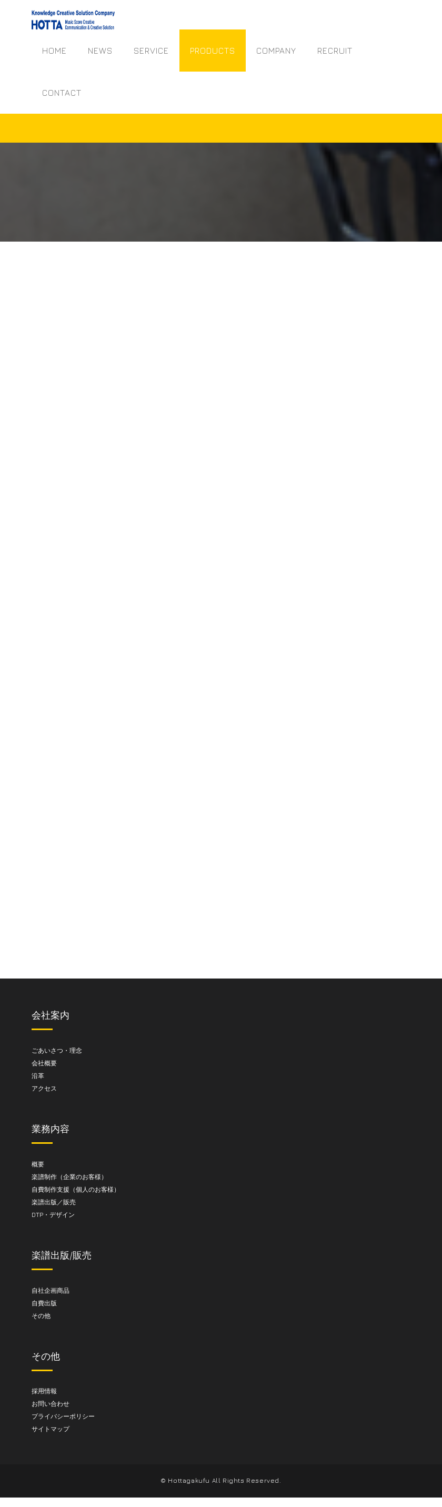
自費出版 (44, 1303)
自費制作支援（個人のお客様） (76, 1189)
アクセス (44, 1088)
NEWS (100, 50)
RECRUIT (335, 50)
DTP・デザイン (53, 1215)
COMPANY (276, 50)
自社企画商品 (50, 1290)
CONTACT (62, 92)
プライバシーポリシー (63, 1416)
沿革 (38, 1076)
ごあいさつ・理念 (57, 1050)
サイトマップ (50, 1429)
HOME (54, 50)
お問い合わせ (50, 1404)
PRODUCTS (212, 50)
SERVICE (151, 50)
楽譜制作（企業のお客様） (69, 1177)
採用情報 (44, 1391)
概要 (38, 1164)
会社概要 (44, 1063)
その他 (41, 1316)
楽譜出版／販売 (54, 1202)
